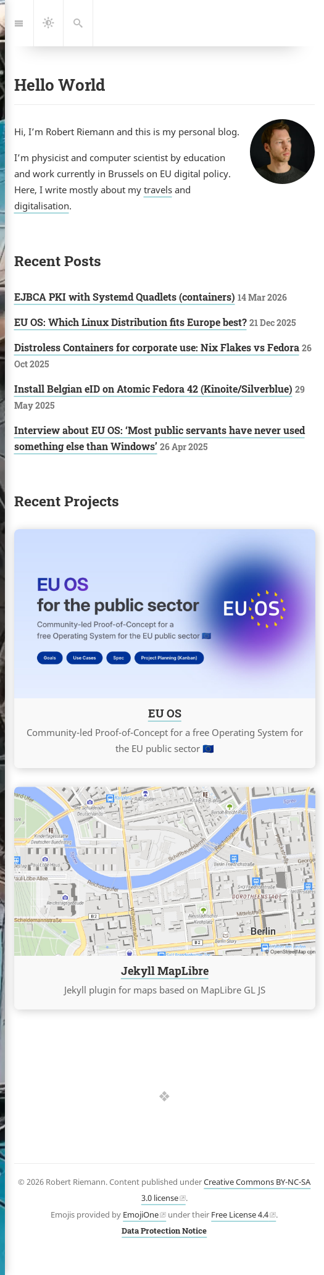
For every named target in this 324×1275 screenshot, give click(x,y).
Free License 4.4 (239, 1215)
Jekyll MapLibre (164, 971)
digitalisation (41, 205)
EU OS (164, 713)
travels (158, 189)
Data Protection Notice (164, 1230)
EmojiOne (141, 1215)
